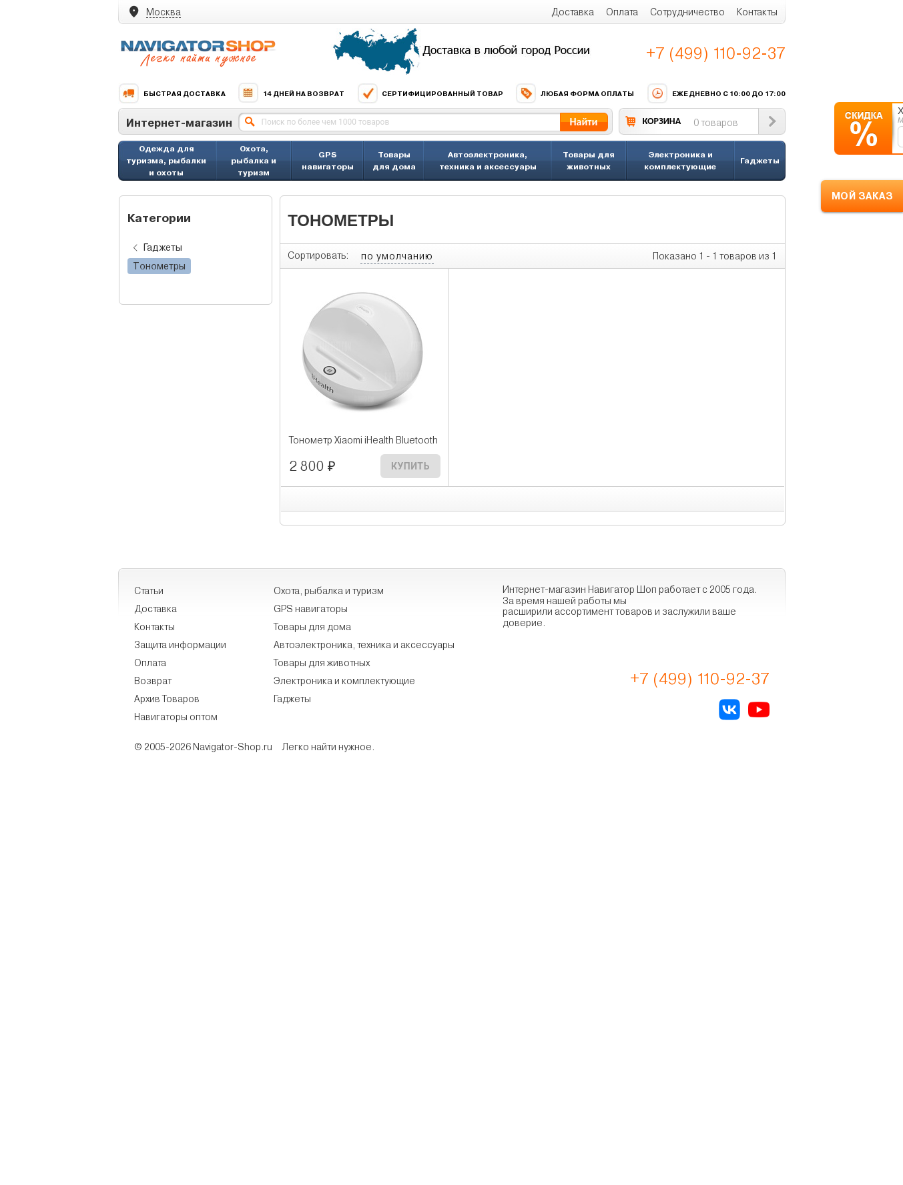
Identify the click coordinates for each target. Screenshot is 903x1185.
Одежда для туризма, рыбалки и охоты (166, 160)
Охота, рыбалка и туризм (253, 160)
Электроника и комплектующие (680, 160)
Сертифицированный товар (430, 93)
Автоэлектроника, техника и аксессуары (488, 160)
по (397, 256)
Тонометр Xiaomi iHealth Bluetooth (363, 440)
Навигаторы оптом (176, 717)
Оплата (622, 12)
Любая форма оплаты (574, 93)
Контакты (757, 12)
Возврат (153, 681)
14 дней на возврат (291, 93)
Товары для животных (589, 160)
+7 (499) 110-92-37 (716, 53)
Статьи (149, 590)
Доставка (572, 12)
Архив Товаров (167, 699)
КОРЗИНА (662, 121)
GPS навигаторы (328, 160)
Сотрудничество (687, 12)
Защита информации (180, 645)
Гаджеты (760, 160)
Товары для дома (394, 160)
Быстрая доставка (172, 93)
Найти (583, 121)
